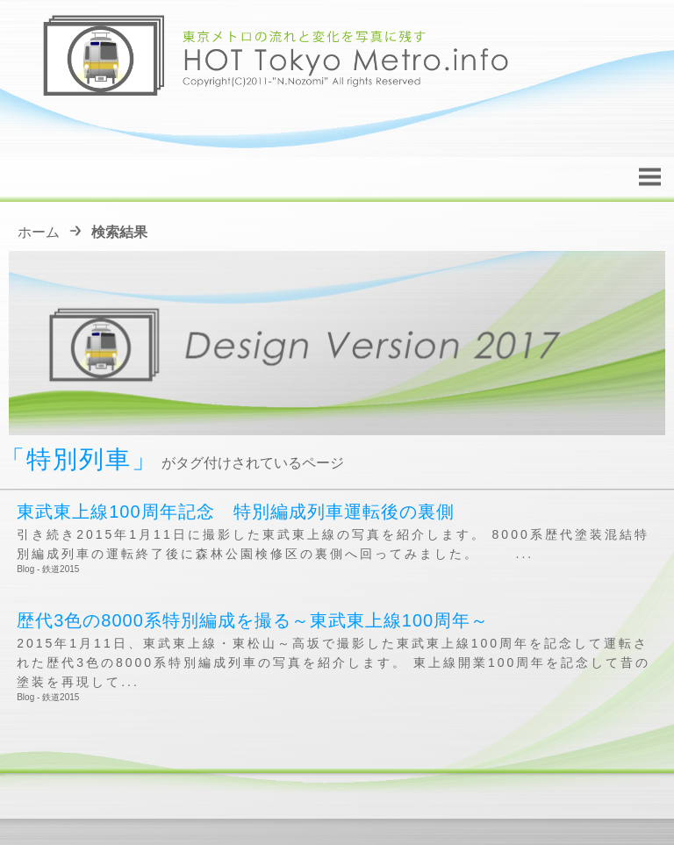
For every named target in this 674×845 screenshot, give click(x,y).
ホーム (39, 232)
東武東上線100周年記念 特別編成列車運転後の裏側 (235, 511)
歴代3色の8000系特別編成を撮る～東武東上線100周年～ (253, 620)
